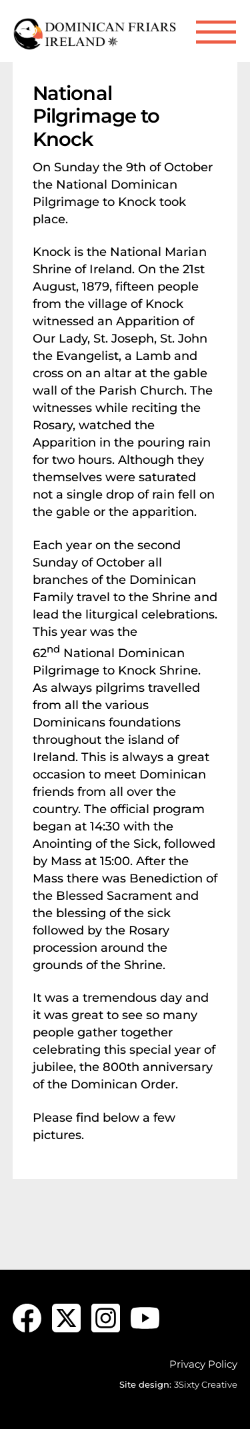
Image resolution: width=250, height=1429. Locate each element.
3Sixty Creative (205, 1384)
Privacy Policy (203, 1364)
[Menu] (216, 32)
